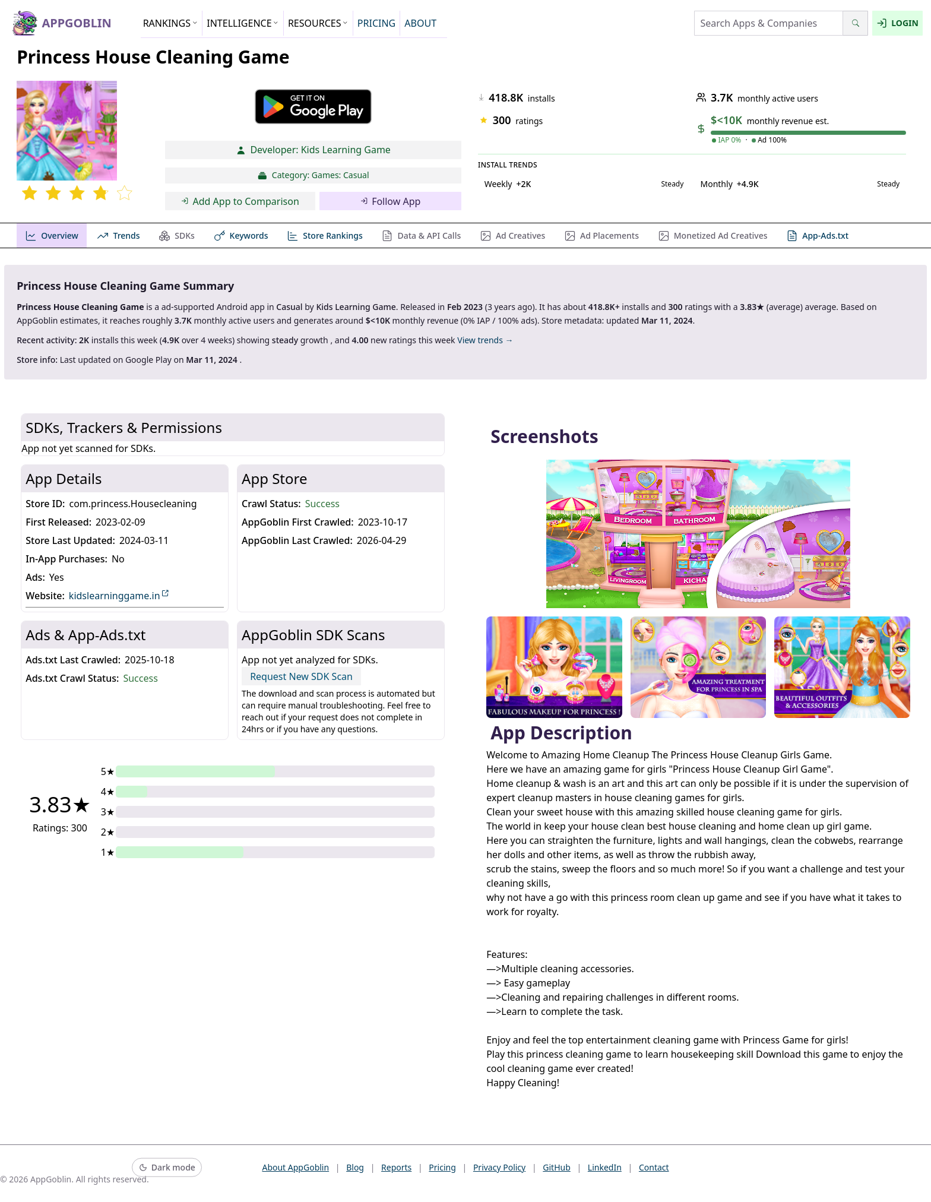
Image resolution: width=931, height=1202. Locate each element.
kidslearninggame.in (119, 595)
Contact (654, 1167)
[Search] (855, 23)
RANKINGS (170, 23)
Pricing (442, 1167)
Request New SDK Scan (301, 676)
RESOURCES (318, 23)
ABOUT (420, 23)
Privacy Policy (499, 1167)
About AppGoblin (295, 1167)
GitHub (557, 1167)
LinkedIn (605, 1167)
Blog (355, 1167)
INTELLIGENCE (243, 23)
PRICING (376, 23)
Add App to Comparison (240, 201)
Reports (396, 1167)
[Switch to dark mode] (167, 1168)
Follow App (390, 201)
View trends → (485, 340)
